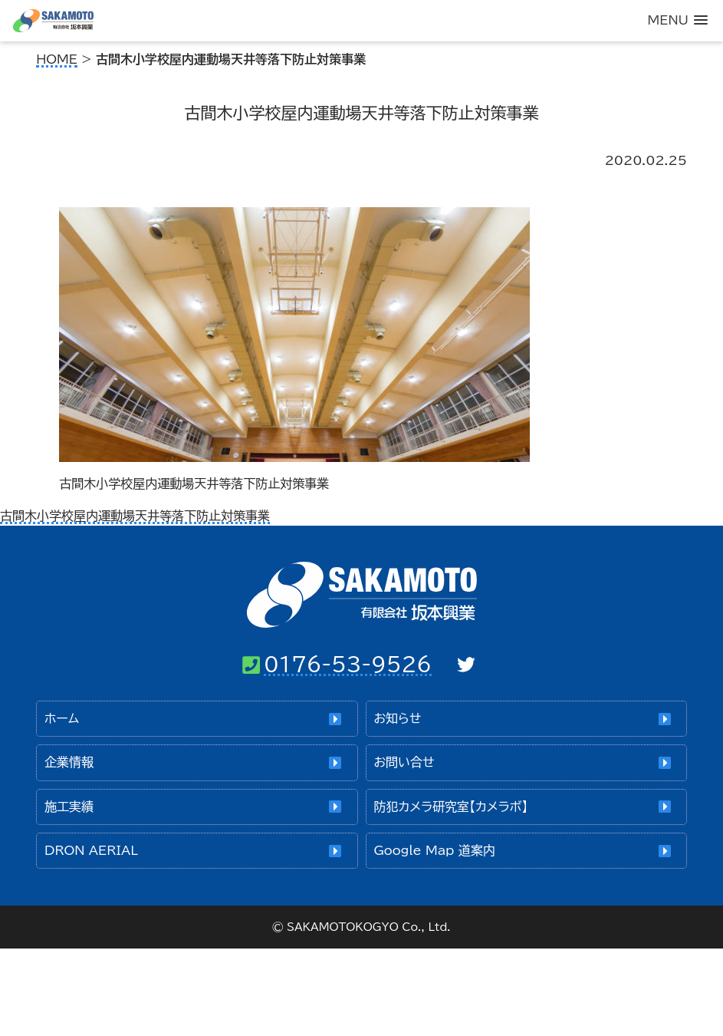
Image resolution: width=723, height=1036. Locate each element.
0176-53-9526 (348, 664)
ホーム (61, 718)
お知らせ (397, 718)
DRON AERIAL (91, 850)
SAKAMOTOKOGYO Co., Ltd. (369, 927)
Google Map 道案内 (434, 850)
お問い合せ (403, 762)
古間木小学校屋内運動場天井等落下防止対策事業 (135, 516)
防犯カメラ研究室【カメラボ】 (450, 806)
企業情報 (69, 762)
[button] (677, 20)
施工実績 (69, 806)
